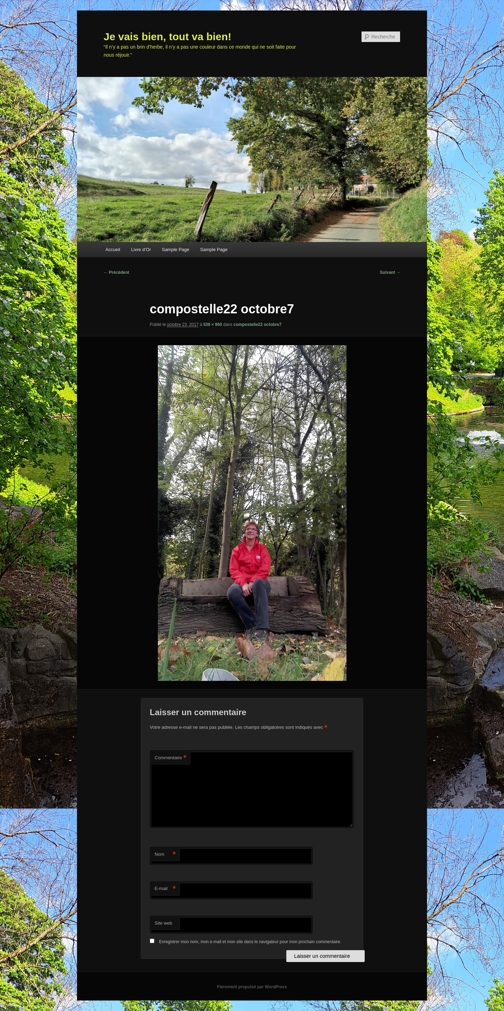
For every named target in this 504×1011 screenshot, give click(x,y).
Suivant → (390, 272)
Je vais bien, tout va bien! (167, 36)
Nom (165, 854)
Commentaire (171, 758)
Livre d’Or (141, 249)
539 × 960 (212, 324)
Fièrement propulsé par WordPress (252, 986)
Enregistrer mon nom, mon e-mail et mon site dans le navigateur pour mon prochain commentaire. (250, 941)
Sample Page (175, 249)
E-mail (165, 889)
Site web (163, 923)
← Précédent (116, 272)
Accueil (112, 249)
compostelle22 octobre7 (257, 324)
